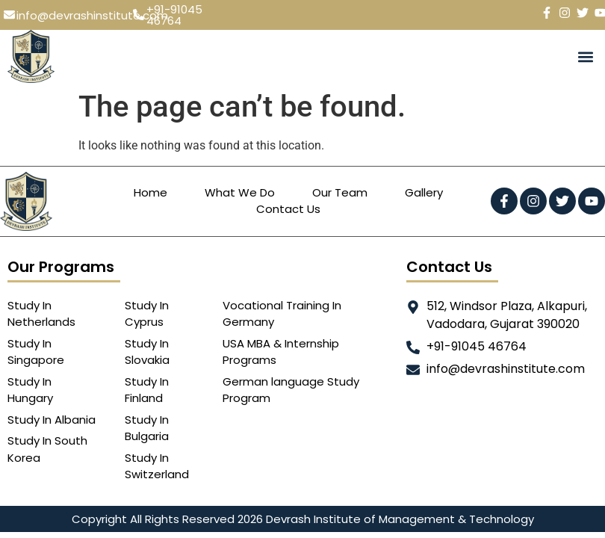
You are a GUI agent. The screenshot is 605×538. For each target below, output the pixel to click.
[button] (585, 56)
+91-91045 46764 (174, 14)
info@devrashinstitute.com (92, 15)
